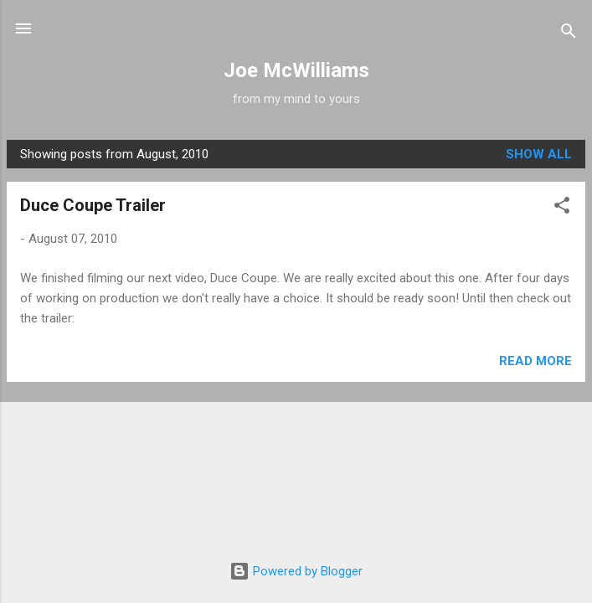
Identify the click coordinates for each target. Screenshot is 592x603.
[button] (562, 208)
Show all (539, 154)
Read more (535, 360)
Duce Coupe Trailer (93, 205)
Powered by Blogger (296, 571)
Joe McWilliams (296, 70)
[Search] (569, 33)
